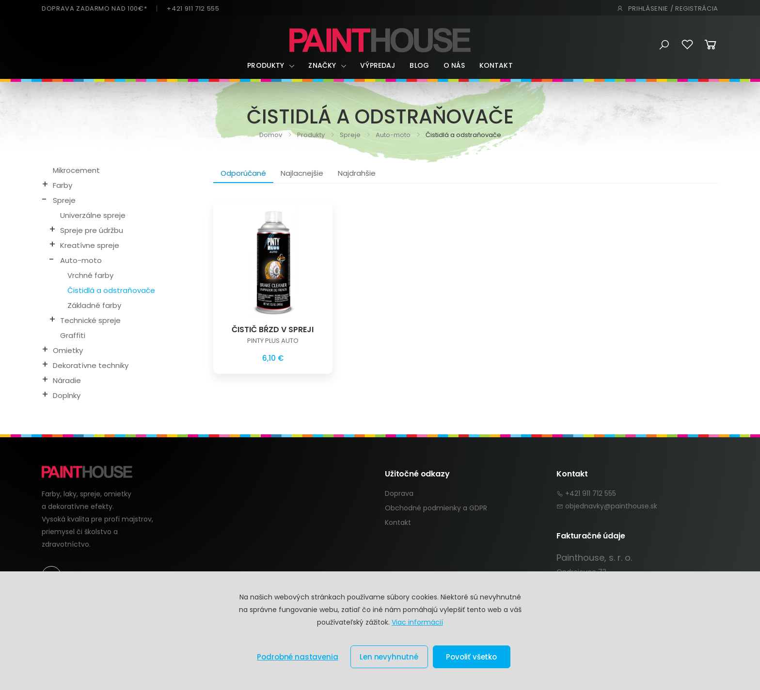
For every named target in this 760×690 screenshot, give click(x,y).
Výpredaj (377, 65)
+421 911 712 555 (193, 8)
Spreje (349, 134)
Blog (419, 65)
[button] (664, 45)
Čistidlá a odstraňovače (111, 290)
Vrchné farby (90, 275)
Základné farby (94, 305)
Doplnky (66, 395)
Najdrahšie (357, 173)
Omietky (68, 350)
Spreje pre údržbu (91, 230)
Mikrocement (76, 170)
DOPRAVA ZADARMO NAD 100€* (94, 8)
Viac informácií (417, 622)
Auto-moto (392, 134)
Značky (322, 65)
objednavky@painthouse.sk (611, 506)
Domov (270, 134)
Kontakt (496, 65)
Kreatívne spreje (89, 245)
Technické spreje (90, 320)
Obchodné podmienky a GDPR (436, 508)
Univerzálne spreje (93, 215)
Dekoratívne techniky (90, 365)
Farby (62, 185)
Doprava (399, 493)
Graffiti (72, 335)
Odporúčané (243, 173)
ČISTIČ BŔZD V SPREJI (273, 329)
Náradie (67, 380)
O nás (454, 65)
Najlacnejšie (302, 173)
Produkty (265, 65)
